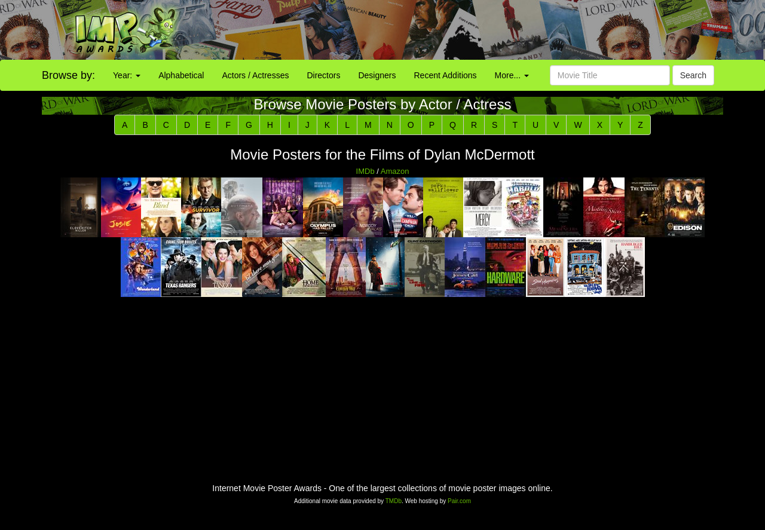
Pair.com (459, 501)
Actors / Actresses (255, 75)
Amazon (395, 171)
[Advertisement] (478, 30)
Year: (126, 75)
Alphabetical (181, 75)
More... (512, 75)
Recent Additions (445, 75)
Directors (323, 75)
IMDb (365, 171)
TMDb (393, 501)
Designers (377, 75)
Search (693, 75)
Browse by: (68, 75)
